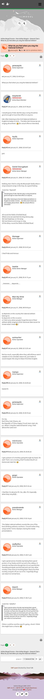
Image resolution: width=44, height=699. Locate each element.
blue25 (15, 587)
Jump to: (18, 659)
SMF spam (14, 668)
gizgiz (14, 475)
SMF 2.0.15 (10, 688)
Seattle (15, 266)
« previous (33, 50)
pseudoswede (18, 507)
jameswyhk (14, 50)
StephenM (16, 96)
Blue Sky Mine (18, 296)
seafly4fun (16, 544)
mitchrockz (17, 441)
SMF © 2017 (20, 688)
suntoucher (16, 337)
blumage (15, 236)
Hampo (15, 372)
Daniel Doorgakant (20, 166)
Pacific (14, 136)
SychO (29, 690)
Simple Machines (31, 688)
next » (40, 50)
